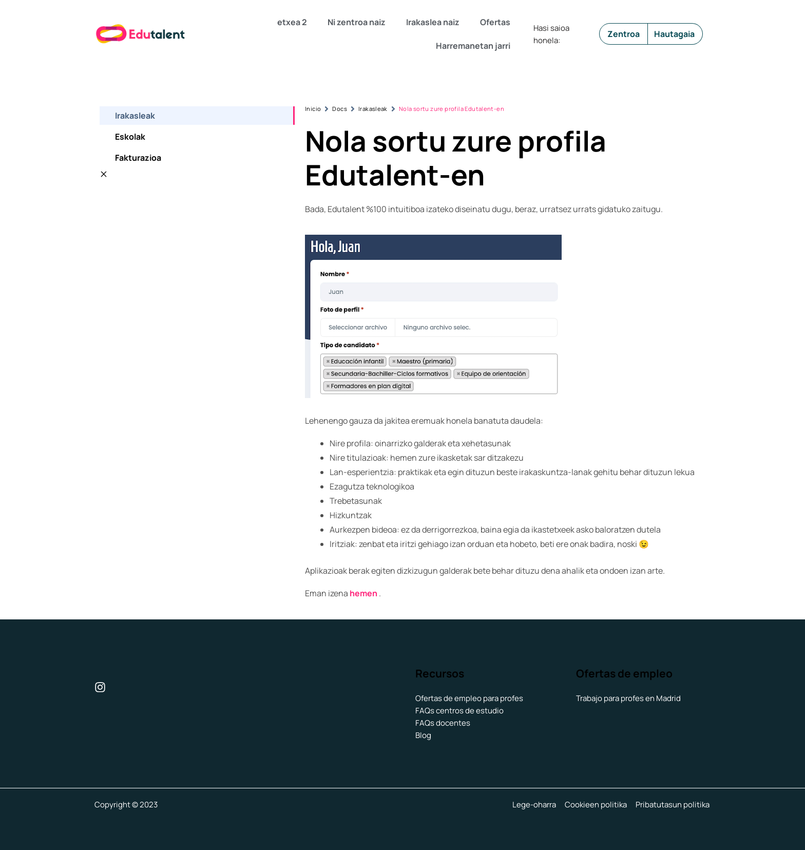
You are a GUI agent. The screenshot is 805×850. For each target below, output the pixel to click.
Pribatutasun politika (674, 804)
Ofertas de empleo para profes (469, 698)
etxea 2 (292, 22)
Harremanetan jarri (473, 45)
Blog (423, 735)
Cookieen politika (598, 804)
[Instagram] (100, 687)
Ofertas (495, 22)
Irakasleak (373, 108)
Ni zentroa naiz (357, 22)
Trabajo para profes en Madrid (628, 698)
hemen (363, 593)
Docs (339, 108)
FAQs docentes (442, 722)
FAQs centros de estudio (459, 710)
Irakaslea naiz (432, 22)
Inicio (313, 108)
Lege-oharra (537, 804)
